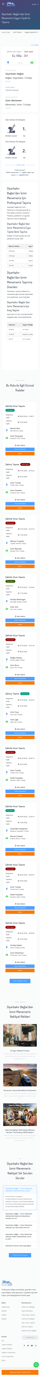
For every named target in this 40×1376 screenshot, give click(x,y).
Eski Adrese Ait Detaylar (15, 120)
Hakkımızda (5, 1307)
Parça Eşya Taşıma (28, 1315)
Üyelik (35, 4)
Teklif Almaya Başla (20, 1255)
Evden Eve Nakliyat (28, 1307)
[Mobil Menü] (3, 4)
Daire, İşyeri (28, 52)
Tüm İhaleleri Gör (20, 981)
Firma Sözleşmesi (8, 1356)
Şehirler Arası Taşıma (14, 52)
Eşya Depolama (27, 1311)
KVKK (3, 1360)
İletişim (4, 1319)
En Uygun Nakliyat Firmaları (20, 1051)
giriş (17, 175)
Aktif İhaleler (17, 32)
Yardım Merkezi (7, 1345)
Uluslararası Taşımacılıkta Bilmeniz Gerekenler (20, 1090)
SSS (3, 1341)
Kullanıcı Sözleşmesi (8, 1352)
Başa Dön (30, 1337)
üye (20, 172)
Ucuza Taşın (6, 32)
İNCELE (20, 453)
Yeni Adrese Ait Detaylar (15, 141)
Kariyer (4, 1315)
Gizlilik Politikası (7, 1349)
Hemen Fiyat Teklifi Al (20, 1372)
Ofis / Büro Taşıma (28, 1323)
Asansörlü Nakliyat (28, 1319)
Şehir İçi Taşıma (27, 1327)
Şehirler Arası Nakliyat (29, 1331)
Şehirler (4, 1311)
